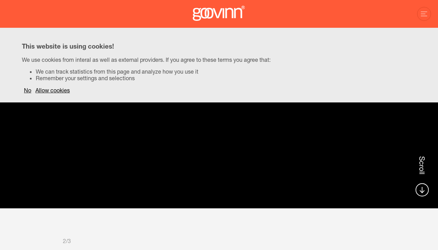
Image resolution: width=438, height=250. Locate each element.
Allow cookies (52, 90)
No (27, 90)
